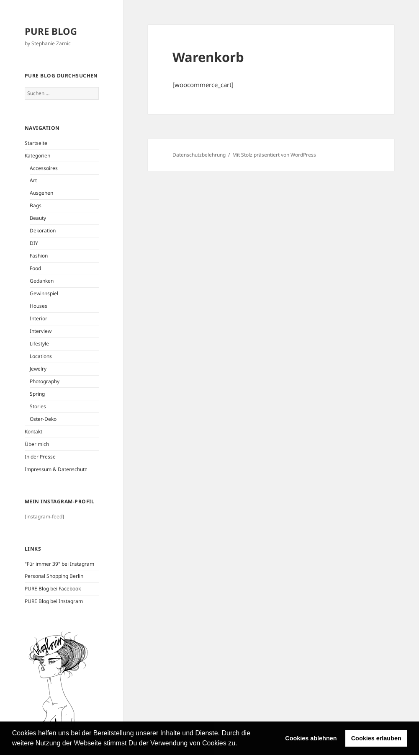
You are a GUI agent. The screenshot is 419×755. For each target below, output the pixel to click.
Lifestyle (39, 343)
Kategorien (37, 155)
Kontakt (33, 431)
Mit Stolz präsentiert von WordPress (274, 154)
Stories (38, 406)
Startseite (36, 143)
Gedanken (42, 280)
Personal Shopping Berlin (54, 576)
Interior (38, 318)
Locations (41, 356)
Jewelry (38, 368)
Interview (40, 331)
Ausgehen (41, 192)
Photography (44, 381)
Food (35, 268)
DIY (34, 243)
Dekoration (43, 230)
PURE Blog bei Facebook (53, 588)
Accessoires (44, 168)
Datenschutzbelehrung (199, 154)
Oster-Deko (43, 419)
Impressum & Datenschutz (56, 469)
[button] (240, 744)
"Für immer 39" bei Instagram (59, 563)
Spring (37, 393)
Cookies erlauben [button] (376, 738)
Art (33, 180)
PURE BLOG (51, 31)
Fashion (39, 255)
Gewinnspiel (44, 293)
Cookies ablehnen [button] (311, 738)
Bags (35, 205)
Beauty (38, 218)
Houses (38, 305)
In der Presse (40, 456)
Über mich (37, 444)
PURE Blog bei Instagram (54, 601)
